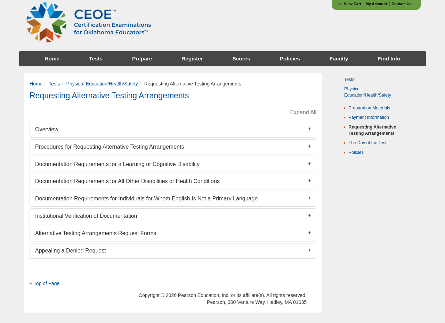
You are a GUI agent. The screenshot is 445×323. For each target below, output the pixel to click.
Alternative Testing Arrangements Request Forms (95, 233)
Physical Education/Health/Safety (102, 83)
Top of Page (47, 283)
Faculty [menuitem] (339, 58)
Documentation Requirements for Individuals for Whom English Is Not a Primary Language (146, 198)
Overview (46, 129)
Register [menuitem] (192, 58)
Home (36, 83)
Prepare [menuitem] (142, 58)
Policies (356, 152)
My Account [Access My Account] (376, 4)
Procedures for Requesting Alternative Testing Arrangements (109, 147)
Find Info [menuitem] (389, 58)
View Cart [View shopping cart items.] (348, 4)
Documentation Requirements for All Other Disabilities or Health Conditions (127, 181)
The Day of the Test (368, 142)
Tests (54, 83)
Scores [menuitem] (241, 58)
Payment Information (369, 117)
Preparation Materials (369, 108)
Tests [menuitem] (96, 58)
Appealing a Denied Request (70, 251)
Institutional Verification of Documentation (86, 216)
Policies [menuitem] (290, 58)
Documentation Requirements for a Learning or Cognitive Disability (117, 164)
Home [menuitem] (51, 58)
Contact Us (401, 4)
